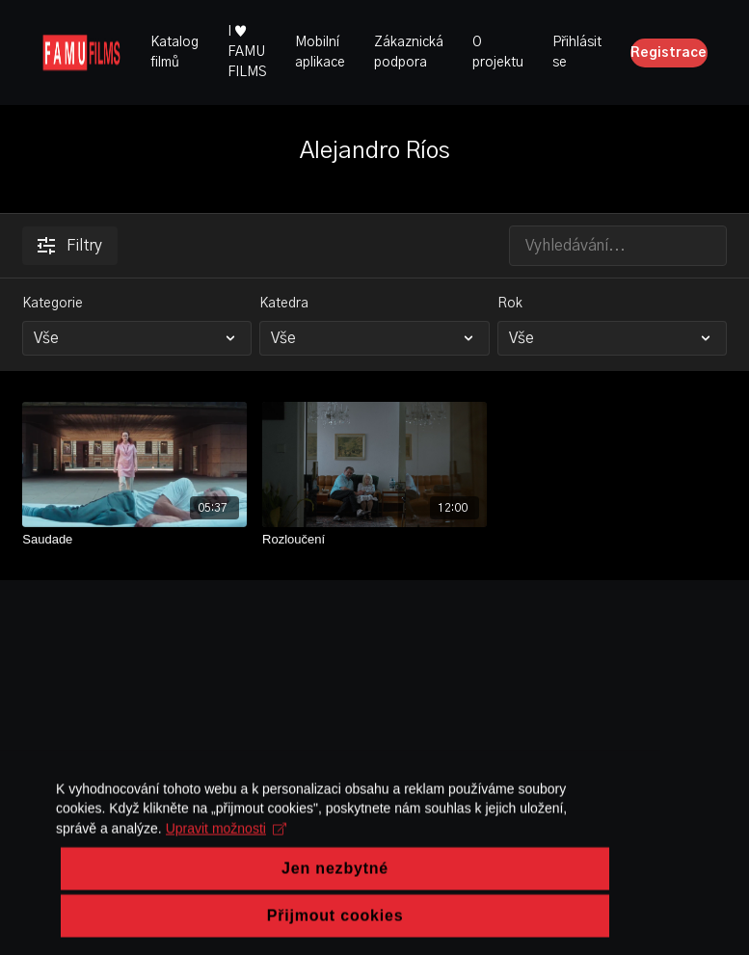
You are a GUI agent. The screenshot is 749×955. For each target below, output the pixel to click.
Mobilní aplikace (320, 52)
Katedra (283, 303)
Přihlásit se (577, 52)
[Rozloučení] (374, 539)
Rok (509, 303)
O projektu (497, 52)
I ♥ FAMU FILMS (246, 52)
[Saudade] (134, 539)
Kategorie (52, 303)
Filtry (70, 245)
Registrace (668, 53)
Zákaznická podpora (408, 52)
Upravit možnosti (118, 901)
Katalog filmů (174, 52)
